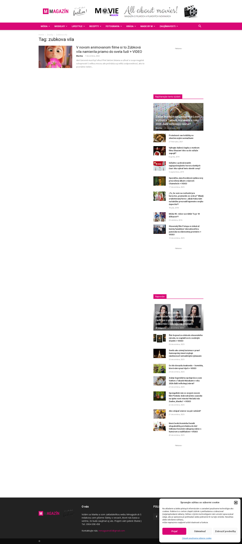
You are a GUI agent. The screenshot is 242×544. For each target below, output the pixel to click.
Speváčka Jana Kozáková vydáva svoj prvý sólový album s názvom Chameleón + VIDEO (186, 181)
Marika (79, 56)
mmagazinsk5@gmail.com (112, 530)
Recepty (95, 26)
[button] (235, 502)
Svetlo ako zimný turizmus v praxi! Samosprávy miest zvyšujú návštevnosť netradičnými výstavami (185, 353)
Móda (45, 26)
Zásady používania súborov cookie (196, 538)
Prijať (174, 531)
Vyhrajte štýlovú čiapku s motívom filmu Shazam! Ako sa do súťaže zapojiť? (184, 150)
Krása (131, 26)
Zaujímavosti (169, 26)
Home (41, 34)
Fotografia (114, 26)
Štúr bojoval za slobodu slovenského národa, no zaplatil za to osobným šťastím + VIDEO (186, 338)
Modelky (60, 26)
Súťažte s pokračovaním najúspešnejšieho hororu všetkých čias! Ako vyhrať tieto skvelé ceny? (184, 166)
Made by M (147, 26)
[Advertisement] (179, 71)
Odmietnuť (200, 531)
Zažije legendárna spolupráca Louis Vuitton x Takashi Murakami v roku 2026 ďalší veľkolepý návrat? (178, 120)
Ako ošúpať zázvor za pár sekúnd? (185, 411)
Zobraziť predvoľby (225, 531)
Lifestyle (78, 26)
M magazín (161, 328)
